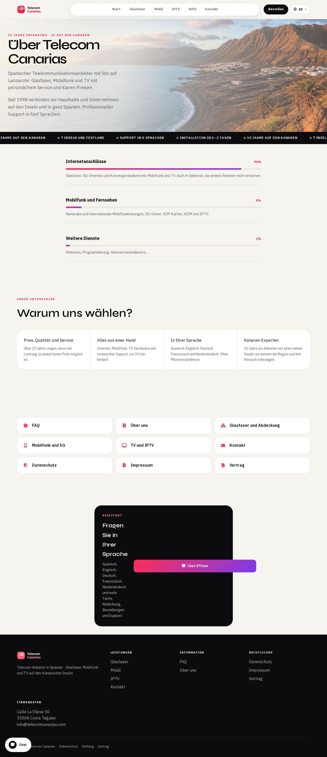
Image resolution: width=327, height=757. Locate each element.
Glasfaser (137, 9)
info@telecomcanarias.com (41, 724)
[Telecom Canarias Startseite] (42, 9)
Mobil (158, 9)
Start (116, 9)
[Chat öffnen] (18, 745)
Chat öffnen (195, 566)
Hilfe (192, 9)
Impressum (259, 670)
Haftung (88, 746)
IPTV (176, 9)
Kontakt (211, 9)
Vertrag (256, 678)
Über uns (188, 670)
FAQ (183, 661)
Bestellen (276, 9)
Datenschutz (260, 661)
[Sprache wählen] (300, 9)
